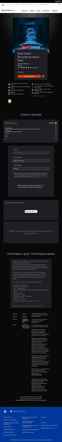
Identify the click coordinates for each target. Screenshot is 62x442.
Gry (6, 4)
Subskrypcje (46, 9)
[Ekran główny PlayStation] (2, 4)
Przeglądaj (54, 9)
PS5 (9, 4)
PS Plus (17, 4)
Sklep (36, 4)
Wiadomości (30, 4)
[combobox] (31, 151)
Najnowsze (24, 9)
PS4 (13, 4)
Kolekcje (32, 9)
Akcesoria (23, 4)
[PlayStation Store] (8, 9)
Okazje (38, 9)
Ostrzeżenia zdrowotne (37, 373)
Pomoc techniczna (43, 4)
